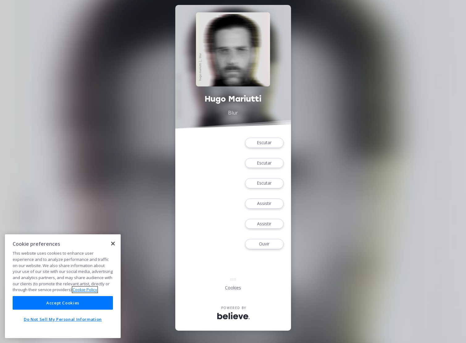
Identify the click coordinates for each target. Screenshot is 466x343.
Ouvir (264, 244)
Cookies (233, 288)
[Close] (113, 243)
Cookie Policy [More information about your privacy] (85, 289)
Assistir (264, 203)
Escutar (264, 143)
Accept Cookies (62, 303)
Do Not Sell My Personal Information (63, 319)
